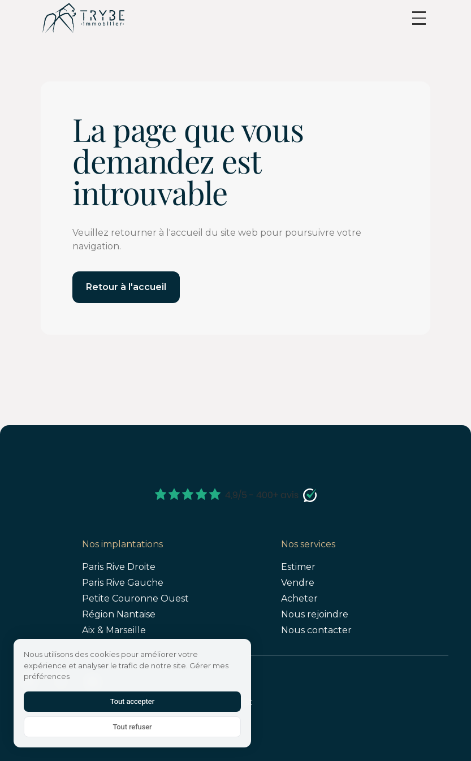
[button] (419, 18)
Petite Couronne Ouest (135, 598)
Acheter (299, 598)
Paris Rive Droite (118, 566)
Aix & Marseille (114, 630)
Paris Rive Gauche (122, 582)
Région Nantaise (118, 614)
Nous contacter (316, 630)
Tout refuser (132, 727)
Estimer (298, 566)
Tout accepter (132, 701)
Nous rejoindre (314, 614)
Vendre (297, 582)
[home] (83, 17)
